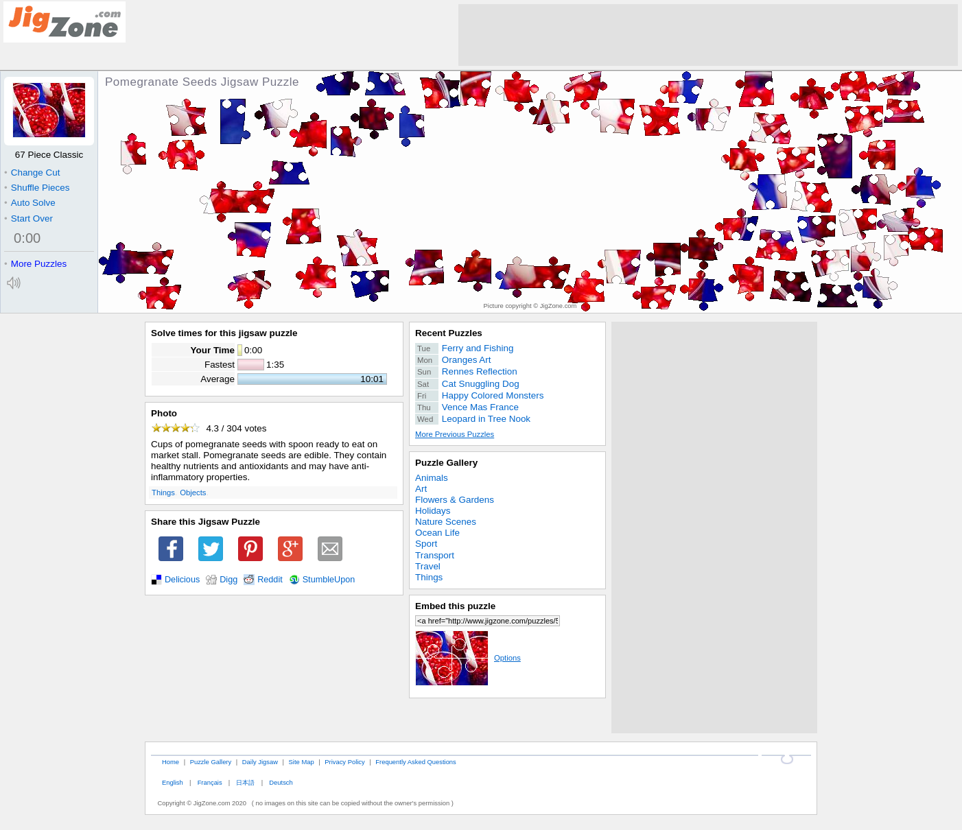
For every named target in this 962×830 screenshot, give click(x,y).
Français (210, 782)
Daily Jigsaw (260, 762)
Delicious (182, 579)
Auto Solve (30, 203)
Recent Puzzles (448, 333)
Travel (428, 566)
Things (163, 492)
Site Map (301, 762)
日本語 (245, 782)
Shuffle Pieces (36, 187)
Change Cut (32, 172)
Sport (426, 543)
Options (468, 658)
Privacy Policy (344, 762)
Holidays (433, 511)
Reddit (270, 579)
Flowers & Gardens (454, 500)
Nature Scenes (445, 522)
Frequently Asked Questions (415, 762)
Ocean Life (437, 532)
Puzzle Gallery (446, 463)
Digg (228, 579)
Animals (431, 478)
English (172, 782)
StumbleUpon (329, 579)
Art (421, 489)
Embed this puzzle (455, 606)
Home (170, 762)
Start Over (28, 218)
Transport (434, 555)
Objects (193, 492)
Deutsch (280, 782)
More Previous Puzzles (454, 434)
